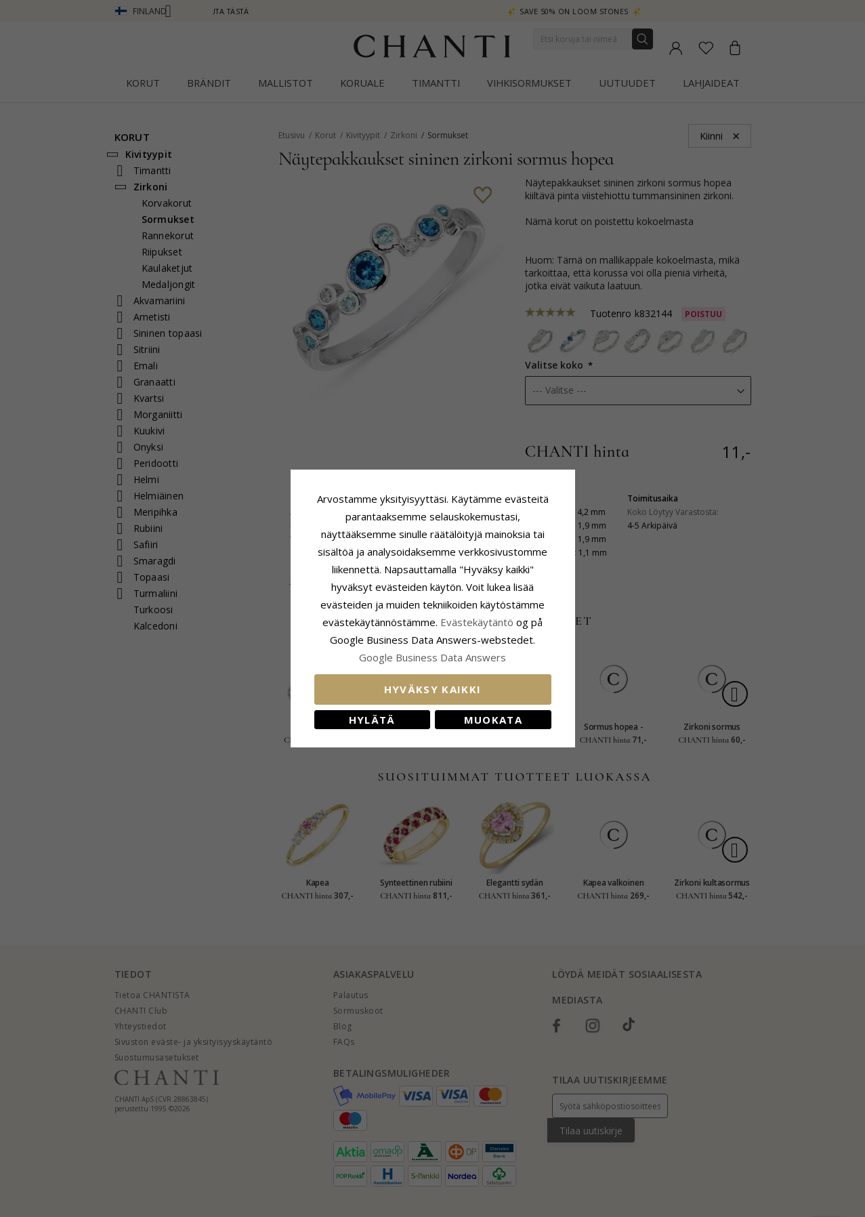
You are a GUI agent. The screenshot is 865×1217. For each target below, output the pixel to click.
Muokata (493, 719)
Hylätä (372, 719)
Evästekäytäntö (476, 622)
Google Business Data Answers (432, 657)
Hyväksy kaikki (433, 689)
